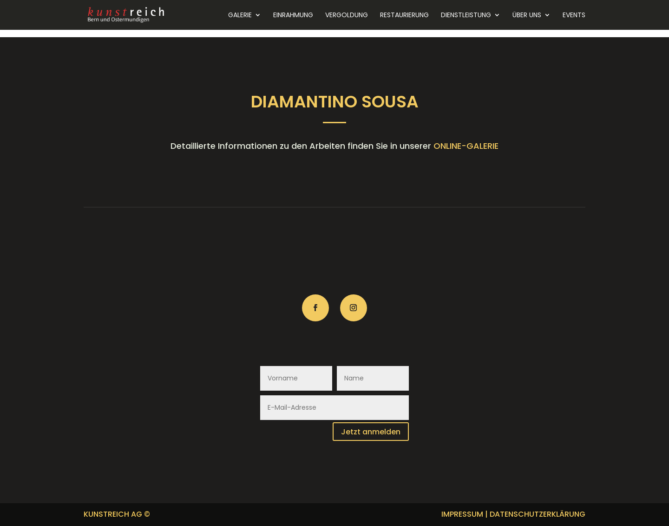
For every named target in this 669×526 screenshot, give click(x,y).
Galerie (240, 16)
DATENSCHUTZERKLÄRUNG (537, 514)
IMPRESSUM (462, 514)
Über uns (526, 16)
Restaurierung (404, 16)
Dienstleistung (466, 16)
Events (574, 16)
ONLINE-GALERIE (465, 146)
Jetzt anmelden (370, 431)
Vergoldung (346, 16)
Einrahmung (293, 16)
